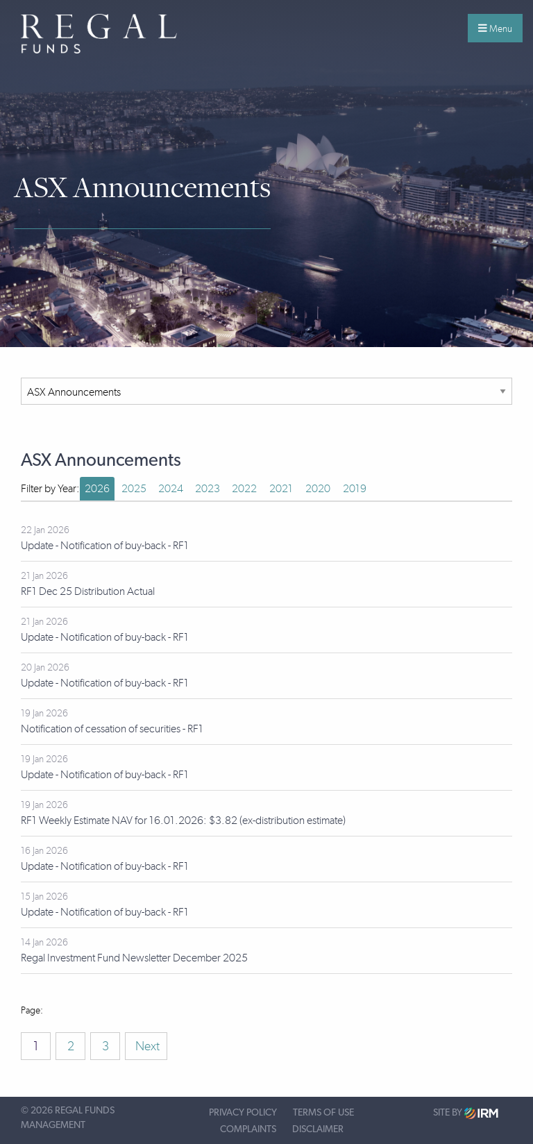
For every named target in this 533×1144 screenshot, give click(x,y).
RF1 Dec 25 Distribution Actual (88, 591)
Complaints (248, 1129)
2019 (354, 488)
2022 (244, 488)
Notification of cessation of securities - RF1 (112, 728)
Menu (495, 28)
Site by (465, 1113)
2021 (281, 488)
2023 (207, 488)
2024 (170, 488)
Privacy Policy (243, 1113)
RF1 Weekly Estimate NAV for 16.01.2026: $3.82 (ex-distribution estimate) (183, 820)
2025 (133, 488)
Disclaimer (318, 1129)
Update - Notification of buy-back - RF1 (105, 545)
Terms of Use (323, 1113)
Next (146, 1046)
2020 (317, 488)
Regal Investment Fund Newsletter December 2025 (134, 957)
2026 (97, 488)
